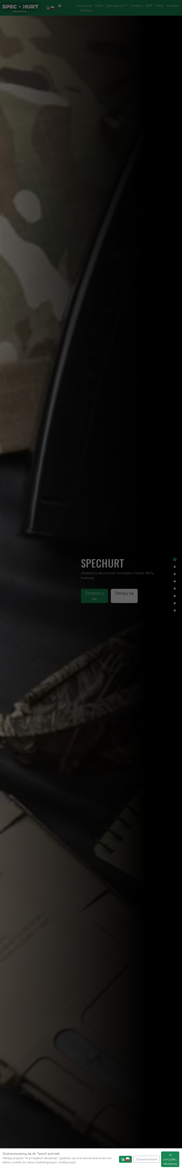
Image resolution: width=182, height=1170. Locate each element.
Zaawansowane (146, 1159)
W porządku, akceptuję (170, 1159)
